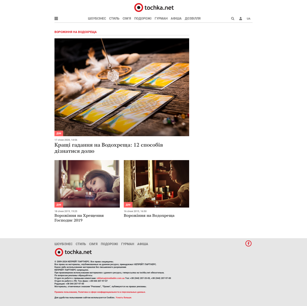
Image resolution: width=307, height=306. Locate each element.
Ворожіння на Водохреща (149, 215)
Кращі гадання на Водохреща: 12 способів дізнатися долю (108, 147)
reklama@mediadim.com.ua (111, 278)
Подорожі (143, 18)
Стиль (114, 18)
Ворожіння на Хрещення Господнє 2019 (79, 218)
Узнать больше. (124, 297)
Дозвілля (193, 18)
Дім (58, 133)
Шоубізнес (97, 18)
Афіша (176, 18)
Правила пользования (65, 292)
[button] (241, 18)
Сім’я (127, 18)
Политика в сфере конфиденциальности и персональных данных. (112, 292)
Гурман (161, 18)
